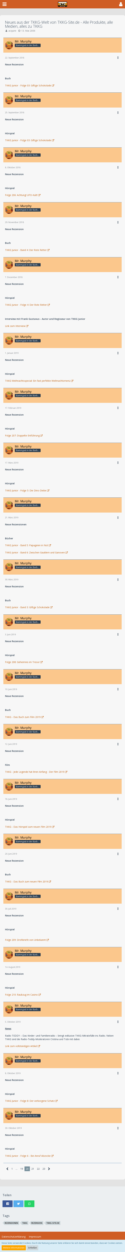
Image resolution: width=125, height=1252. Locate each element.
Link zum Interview (15, 326)
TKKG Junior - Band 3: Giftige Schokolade (27, 607)
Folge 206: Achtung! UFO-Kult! (21, 195)
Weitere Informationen (13, 1247)
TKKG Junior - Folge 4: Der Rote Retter (26, 304)
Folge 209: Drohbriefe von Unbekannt (25, 939)
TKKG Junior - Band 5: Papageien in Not (26, 545)
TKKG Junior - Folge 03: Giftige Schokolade (28, 85)
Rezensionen (11, 1223)
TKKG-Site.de (52, 1223)
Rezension (36, 1223)
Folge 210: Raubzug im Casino (21, 994)
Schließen (32, 1247)
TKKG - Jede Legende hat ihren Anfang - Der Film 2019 (34, 771)
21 (32, 1168)
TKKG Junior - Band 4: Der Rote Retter (25, 250)
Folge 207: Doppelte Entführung (22, 435)
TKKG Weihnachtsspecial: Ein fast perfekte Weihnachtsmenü (37, 380)
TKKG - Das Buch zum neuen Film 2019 (26, 881)
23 (43, 1168)
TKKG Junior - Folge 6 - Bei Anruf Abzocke (28, 1155)
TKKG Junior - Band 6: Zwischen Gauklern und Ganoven (35, 552)
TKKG (24, 1223)
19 (21, 1168)
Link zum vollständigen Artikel (21, 1046)
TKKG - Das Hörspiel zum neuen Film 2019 (28, 826)
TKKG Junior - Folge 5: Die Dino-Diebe (25, 490)
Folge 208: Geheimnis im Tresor (22, 662)
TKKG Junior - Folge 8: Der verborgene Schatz (30, 1100)
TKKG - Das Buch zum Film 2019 (23, 717)
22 (38, 1168)
